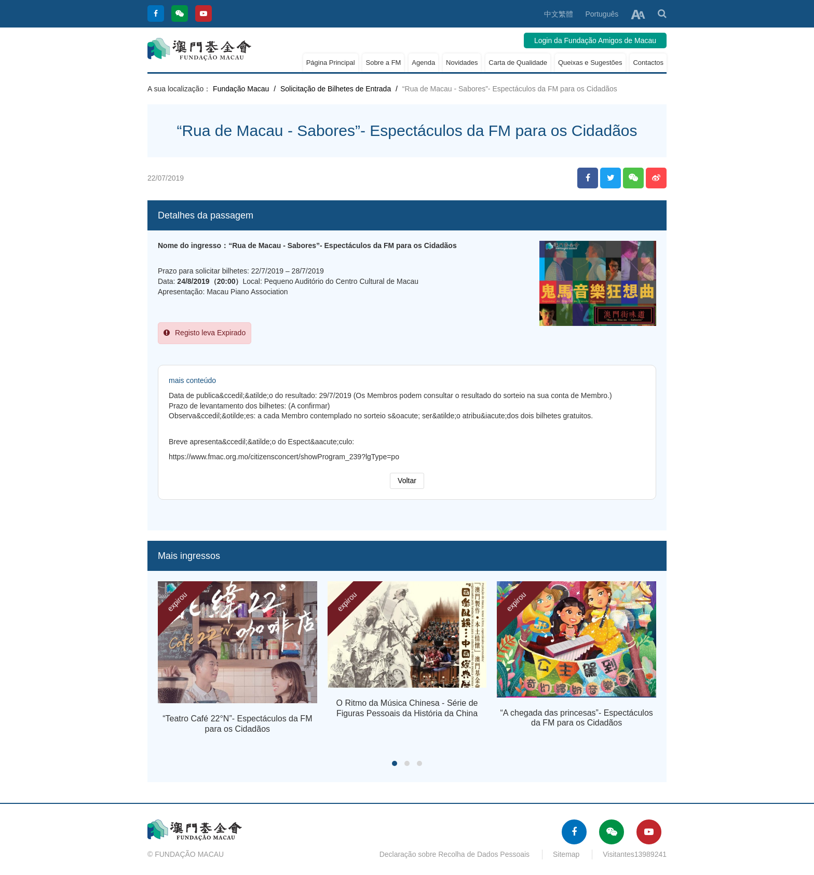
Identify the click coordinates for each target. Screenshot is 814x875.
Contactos (648, 62)
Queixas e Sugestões (590, 62)
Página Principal (330, 62)
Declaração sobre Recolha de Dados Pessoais (454, 854)
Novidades (462, 62)
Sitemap (566, 854)
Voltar (407, 480)
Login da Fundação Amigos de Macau (595, 40)
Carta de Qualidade (518, 62)
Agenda (423, 62)
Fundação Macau (241, 89)
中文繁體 (558, 14)
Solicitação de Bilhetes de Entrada (335, 89)
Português (601, 14)
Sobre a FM (383, 62)
